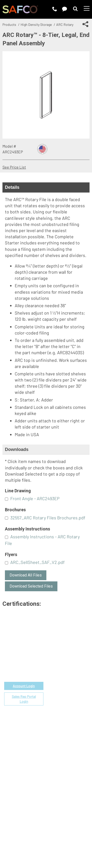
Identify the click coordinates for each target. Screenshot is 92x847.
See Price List (14, 167)
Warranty (54, 710)
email (28, 657)
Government (57, 665)
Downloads (16, 449)
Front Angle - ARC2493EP (35, 498)
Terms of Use (31, 815)
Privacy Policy (58, 815)
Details (12, 187)
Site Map (64, 821)
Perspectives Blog (62, 757)
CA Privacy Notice (38, 821)
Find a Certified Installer (67, 699)
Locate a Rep (57, 705)
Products (9, 24)
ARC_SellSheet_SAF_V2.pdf (37, 562)
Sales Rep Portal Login (24, 698)
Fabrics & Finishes (62, 676)
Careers (53, 745)
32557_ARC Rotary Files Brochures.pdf (47, 517)
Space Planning (59, 693)
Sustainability (57, 762)
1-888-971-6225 (24, 662)
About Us (54, 740)
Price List (54, 671)
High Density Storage (36, 24)
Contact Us (55, 751)
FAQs (50, 716)
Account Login (24, 686)
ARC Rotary (64, 24)
